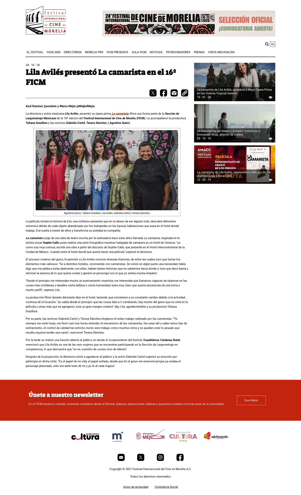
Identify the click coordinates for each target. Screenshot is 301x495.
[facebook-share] (164, 95)
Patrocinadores (178, 52)
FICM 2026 (53, 52)
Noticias (156, 52)
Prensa (199, 52)
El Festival (35, 52)
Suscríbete (251, 400)
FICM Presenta (117, 52)
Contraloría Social (166, 487)
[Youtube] (121, 460)
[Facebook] (180, 460)
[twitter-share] (153, 95)
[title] (85, 445)
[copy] (184, 93)
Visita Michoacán (221, 52)
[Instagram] (161, 460)
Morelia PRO (94, 52)
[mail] (174, 95)
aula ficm (139, 52)
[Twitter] (141, 460)
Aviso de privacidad (135, 487)
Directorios (73, 52)
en (272, 44)
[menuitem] (35, 52)
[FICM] (46, 21)
